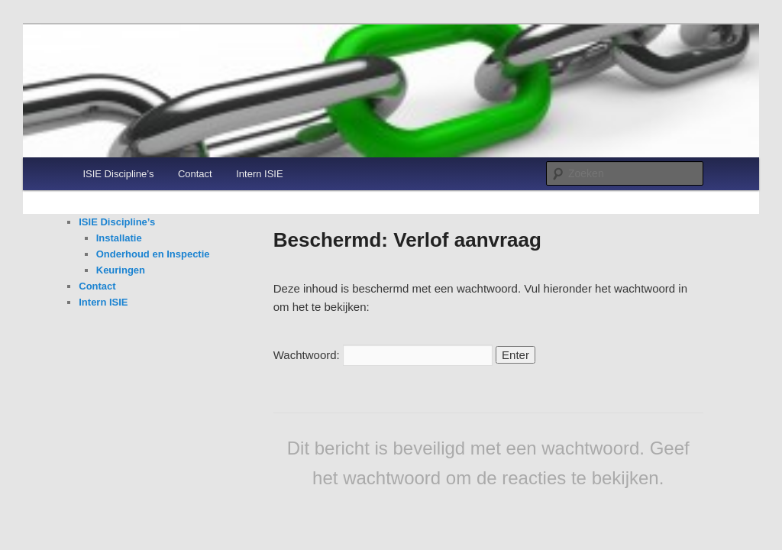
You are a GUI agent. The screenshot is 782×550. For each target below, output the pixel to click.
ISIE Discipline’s (117, 174)
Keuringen (120, 270)
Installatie (119, 238)
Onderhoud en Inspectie (153, 254)
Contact (195, 174)
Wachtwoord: (383, 354)
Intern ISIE (259, 174)
